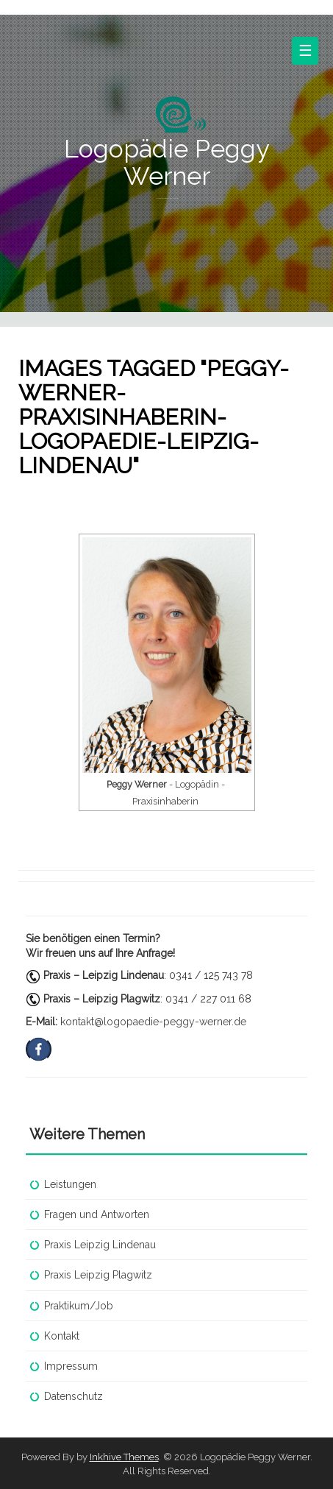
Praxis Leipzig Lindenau (100, 1245)
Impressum (71, 1366)
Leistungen (70, 1184)
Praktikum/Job (78, 1306)
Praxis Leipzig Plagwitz (98, 1275)
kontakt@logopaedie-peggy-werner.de (153, 1022)
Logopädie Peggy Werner (166, 162)
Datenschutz (73, 1396)
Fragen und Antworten (96, 1214)
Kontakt (61, 1336)
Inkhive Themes (124, 1457)
